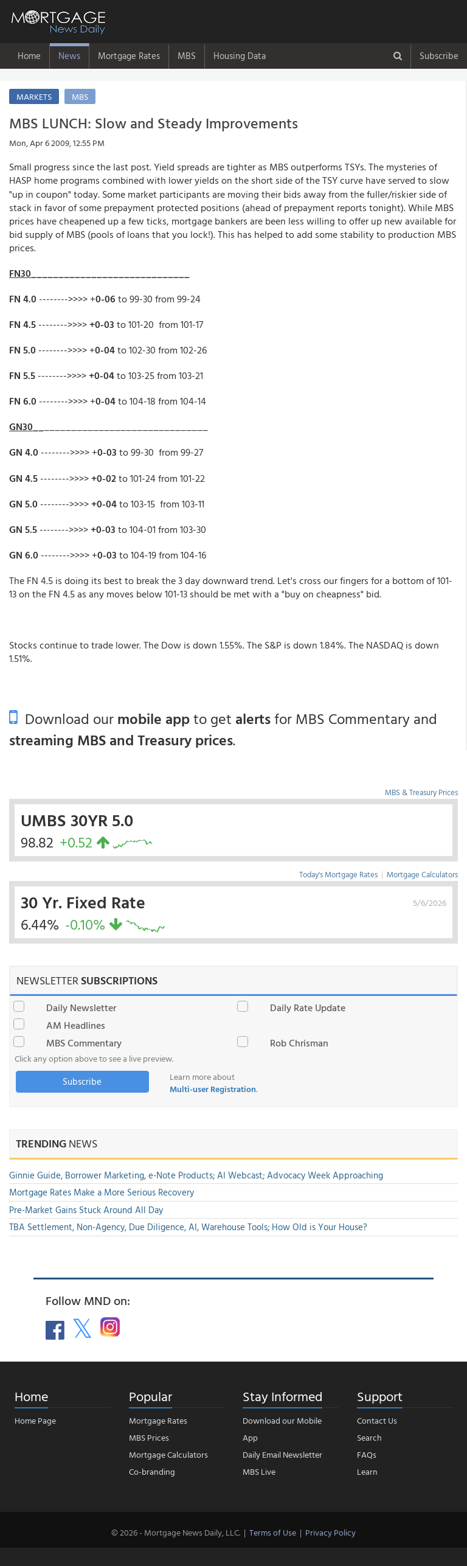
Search (369, 1437)
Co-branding (152, 1471)
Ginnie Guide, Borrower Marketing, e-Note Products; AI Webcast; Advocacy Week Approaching (196, 1175)
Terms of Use (272, 1532)
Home (29, 56)
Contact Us (377, 1420)
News (69, 56)
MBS (187, 56)
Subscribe (439, 56)
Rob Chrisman (299, 1042)
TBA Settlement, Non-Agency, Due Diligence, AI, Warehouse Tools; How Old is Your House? (188, 1227)
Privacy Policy (330, 1532)
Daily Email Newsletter (282, 1454)
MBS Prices (149, 1437)
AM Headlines (75, 1025)
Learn (367, 1471)
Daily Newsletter (81, 1007)
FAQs (366, 1454)
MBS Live (259, 1471)
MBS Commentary (84, 1042)
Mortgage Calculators (422, 874)
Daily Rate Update (307, 1007)
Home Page (35, 1420)
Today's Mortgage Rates (338, 874)
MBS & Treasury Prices (421, 792)
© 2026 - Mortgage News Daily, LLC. (175, 1532)
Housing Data (239, 56)
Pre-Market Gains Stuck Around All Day (86, 1210)
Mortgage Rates (129, 56)
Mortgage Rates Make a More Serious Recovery (101, 1192)
